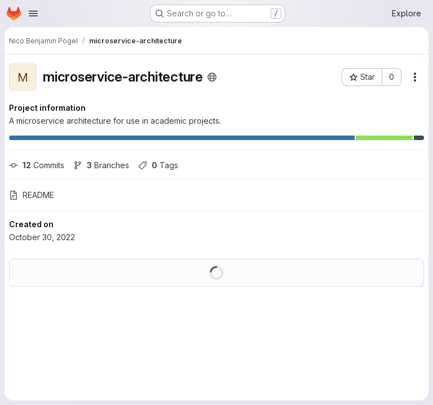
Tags (158, 165)
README (31, 195)
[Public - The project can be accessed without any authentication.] (211, 77)
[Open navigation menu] (33, 13)
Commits (36, 165)
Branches (101, 165)
